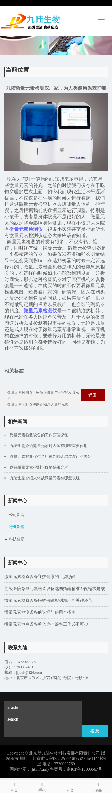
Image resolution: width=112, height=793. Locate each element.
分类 (70, 786)
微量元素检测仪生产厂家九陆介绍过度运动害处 (50, 456)
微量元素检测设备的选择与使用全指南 (40, 612)
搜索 (94, 731)
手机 (42, 786)
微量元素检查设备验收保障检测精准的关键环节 (48, 600)
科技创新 (16, 539)
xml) (45, 769)
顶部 (98, 786)
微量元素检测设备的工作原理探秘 (39, 435)
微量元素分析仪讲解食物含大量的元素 (37, 404)
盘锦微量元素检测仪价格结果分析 (39, 467)
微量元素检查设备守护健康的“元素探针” (41, 576)
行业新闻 (16, 527)
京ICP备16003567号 (84, 769)
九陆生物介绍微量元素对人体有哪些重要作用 (49, 445)
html (36, 769)
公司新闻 (16, 514)
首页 (14, 786)
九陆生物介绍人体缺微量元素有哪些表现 (45, 478)
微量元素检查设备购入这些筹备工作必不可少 (46, 624)
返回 (92, 395)
